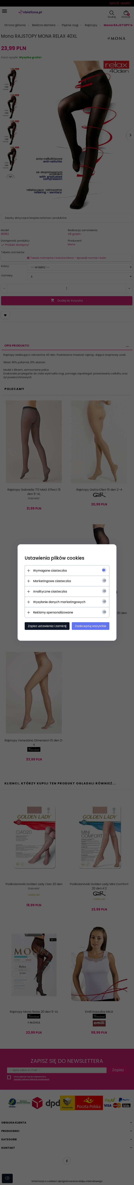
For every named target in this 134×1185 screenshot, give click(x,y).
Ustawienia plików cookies (54, 558)
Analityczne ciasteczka (49, 591)
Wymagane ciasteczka (49, 570)
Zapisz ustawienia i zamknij (46, 626)
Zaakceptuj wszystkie (91, 626)
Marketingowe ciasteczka (51, 581)
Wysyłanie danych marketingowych (59, 602)
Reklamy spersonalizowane (53, 612)
